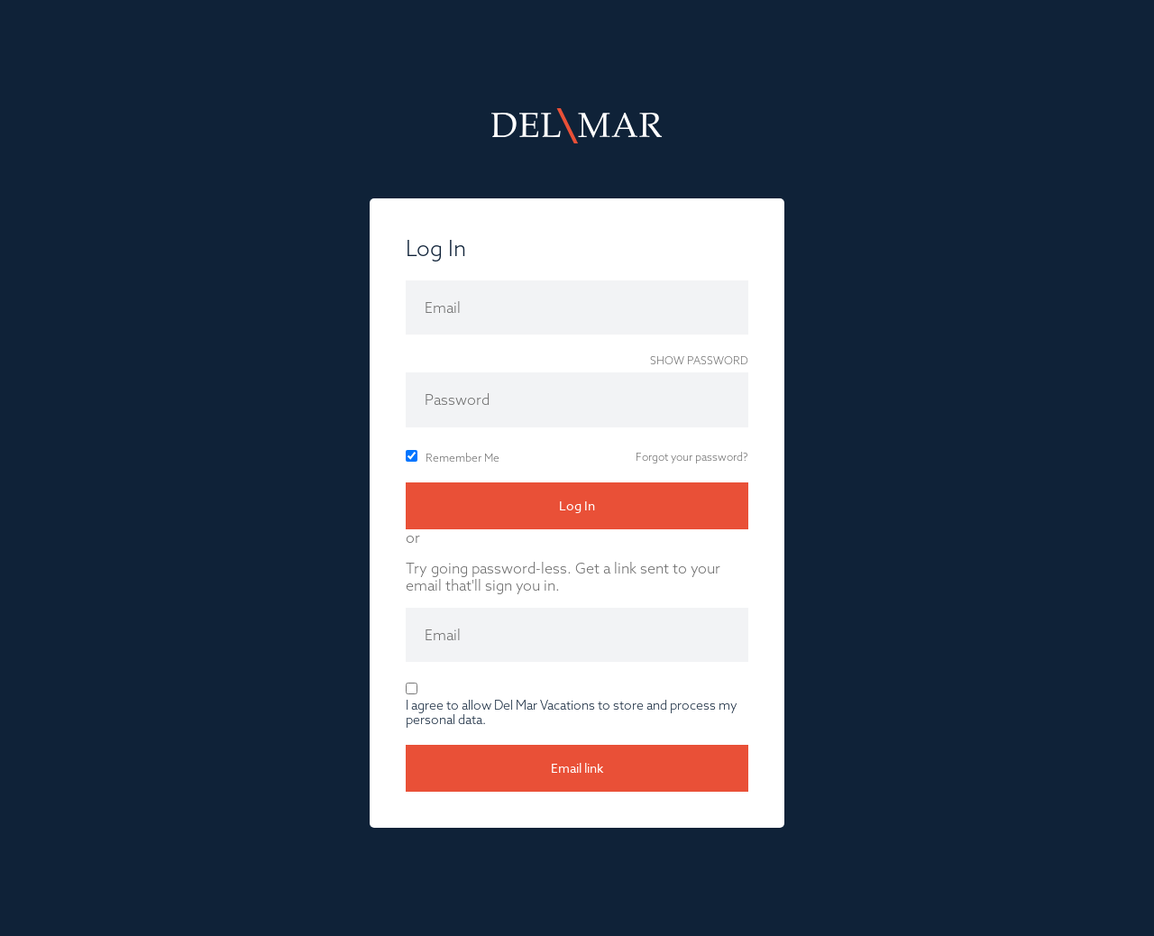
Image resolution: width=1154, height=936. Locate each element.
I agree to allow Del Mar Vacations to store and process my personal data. (571, 712)
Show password (699, 360)
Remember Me (462, 457)
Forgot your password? (692, 456)
